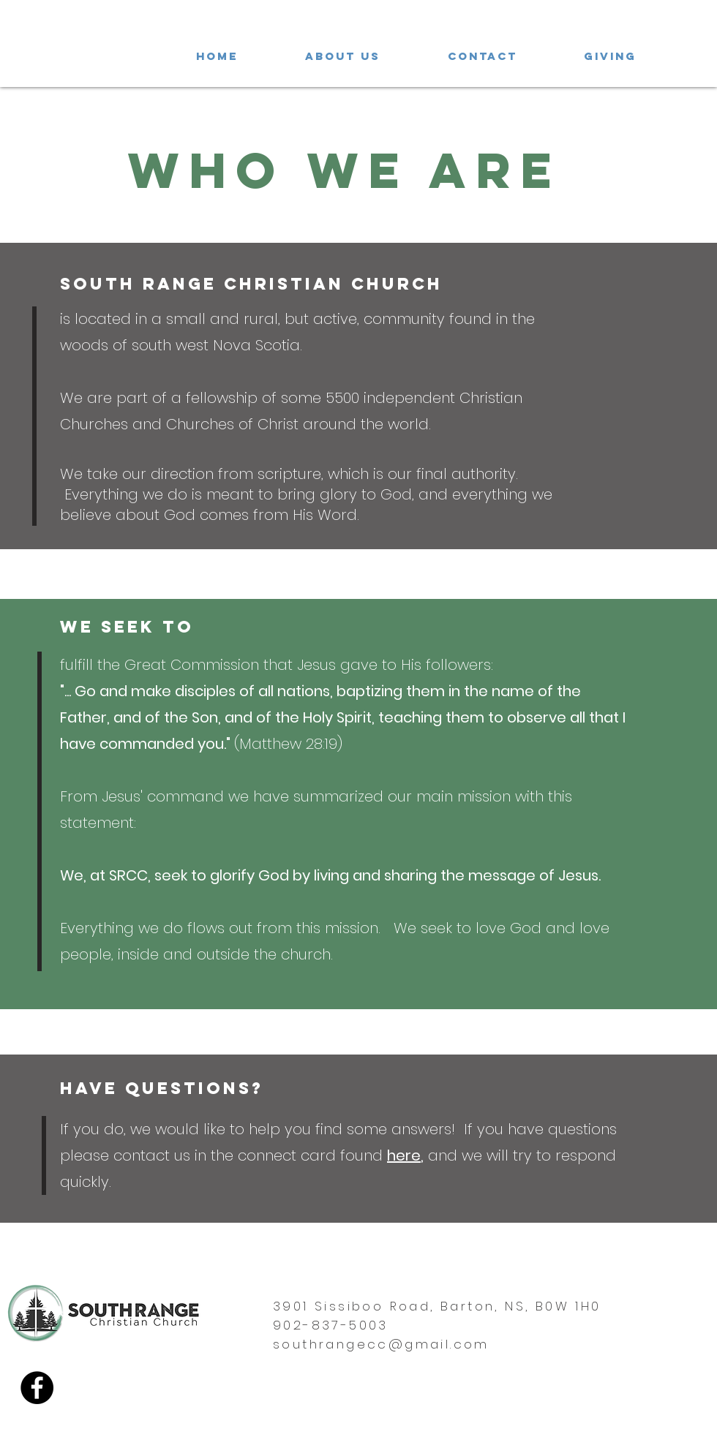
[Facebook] (36, 1387)
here (404, 1155)
